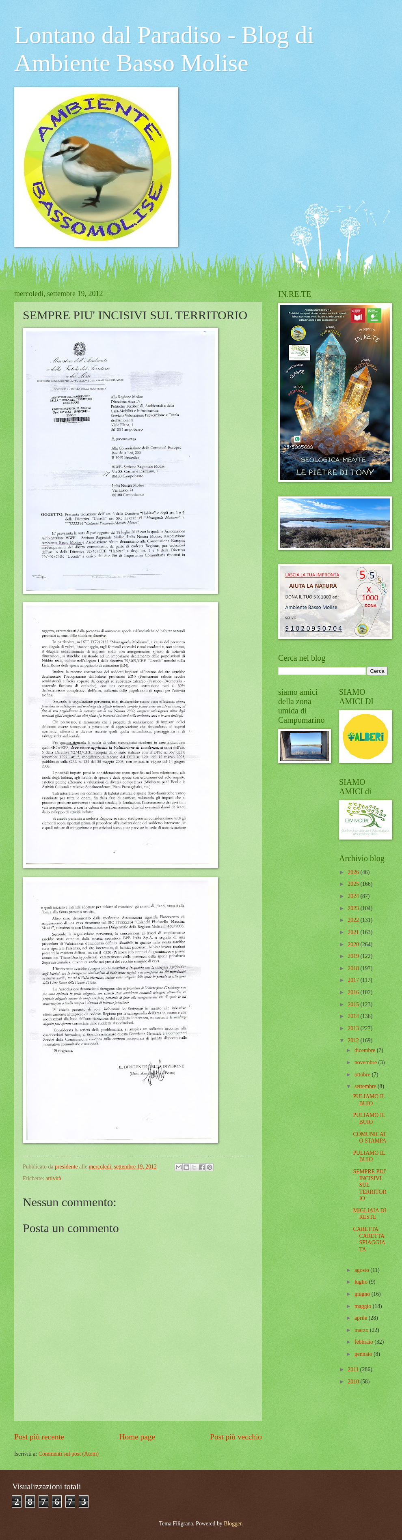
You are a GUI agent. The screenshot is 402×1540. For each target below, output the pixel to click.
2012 (354, 1040)
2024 (354, 896)
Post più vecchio (236, 1437)
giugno (363, 1294)
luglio (361, 1282)
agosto (362, 1270)
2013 (354, 1028)
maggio (363, 1306)
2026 (354, 872)
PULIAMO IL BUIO (369, 1099)
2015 (354, 1004)
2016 (354, 992)
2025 (354, 884)
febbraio (364, 1342)
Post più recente (39, 1437)
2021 (354, 932)
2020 (354, 944)
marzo (362, 1330)
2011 (354, 1369)
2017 (354, 980)
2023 (354, 908)
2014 (354, 1016)
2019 (354, 956)
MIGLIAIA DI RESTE (369, 1213)
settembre (366, 1086)
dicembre (365, 1050)
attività (53, 1178)
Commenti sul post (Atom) (69, 1454)
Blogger (233, 1524)
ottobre (363, 1075)
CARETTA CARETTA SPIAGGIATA (369, 1239)
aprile (361, 1318)
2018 (354, 968)
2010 (354, 1382)
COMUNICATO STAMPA (369, 1137)
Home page (137, 1437)
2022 (354, 920)
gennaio (364, 1354)
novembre (366, 1062)
